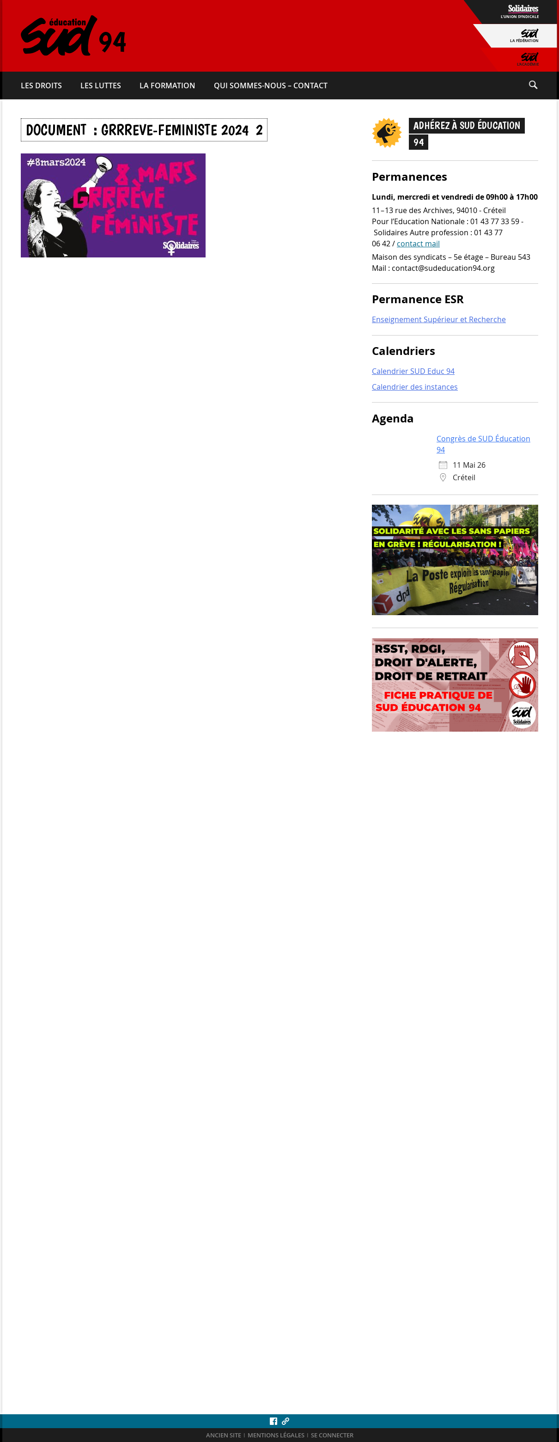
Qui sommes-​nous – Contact (271, 85)
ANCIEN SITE (223, 1435)
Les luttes (100, 85)
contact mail (418, 243)
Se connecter (332, 1435)
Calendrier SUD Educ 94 (413, 371)
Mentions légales (276, 1435)
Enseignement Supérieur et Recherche (439, 319)
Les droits (41, 85)
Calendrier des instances (415, 387)
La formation (167, 85)
